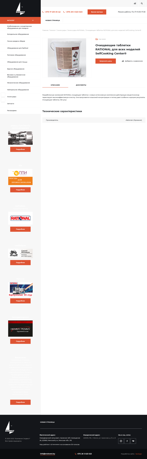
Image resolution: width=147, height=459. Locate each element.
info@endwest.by (47, 454)
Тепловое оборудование (16, 55)
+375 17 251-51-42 (53, 12)
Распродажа (11, 110)
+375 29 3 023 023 (74, 12)
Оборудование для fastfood (17, 48)
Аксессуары (11, 97)
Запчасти (10, 104)
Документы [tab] (81, 85)
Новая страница (52, 20)
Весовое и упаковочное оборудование (16, 76)
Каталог (53, 30)
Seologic (139, 454)
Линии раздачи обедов (16, 41)
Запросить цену (106, 61)
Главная (45, 30)
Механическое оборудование (18, 83)
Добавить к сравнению (134, 61)
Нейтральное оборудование (18, 90)
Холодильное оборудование (18, 34)
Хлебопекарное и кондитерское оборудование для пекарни (19, 27)
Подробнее (20, 149)
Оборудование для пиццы (17, 62)
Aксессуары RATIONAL (76, 30)
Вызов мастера (97, 12)
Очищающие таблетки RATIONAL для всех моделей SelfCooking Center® (113, 30)
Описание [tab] (55, 85)
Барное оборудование (15, 69)
